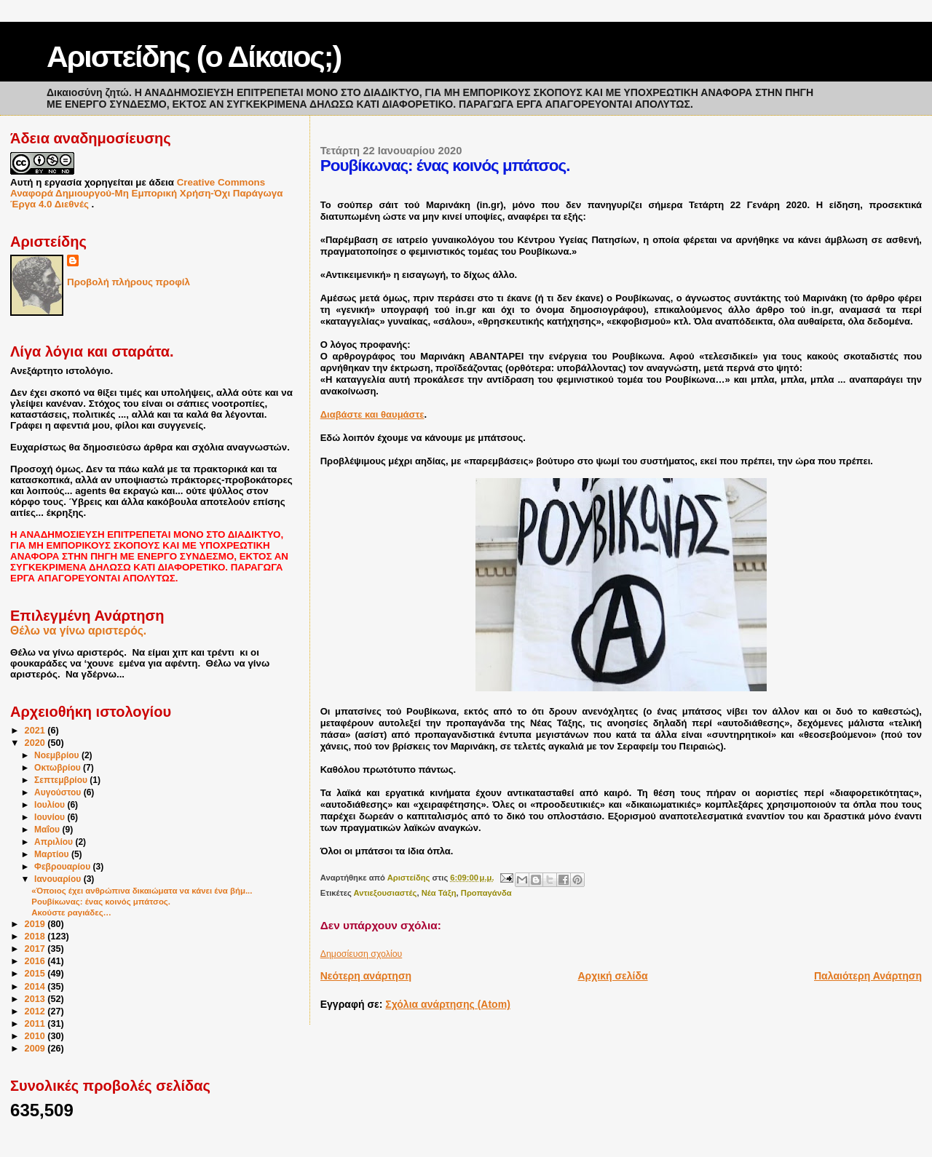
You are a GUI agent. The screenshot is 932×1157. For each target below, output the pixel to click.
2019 (36, 924)
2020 (36, 743)
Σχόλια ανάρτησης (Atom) (447, 1004)
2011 (36, 1024)
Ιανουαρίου (59, 879)
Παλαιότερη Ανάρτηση (868, 976)
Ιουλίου (50, 805)
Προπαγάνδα (486, 892)
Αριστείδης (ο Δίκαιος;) (194, 56)
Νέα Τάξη (439, 892)
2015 (36, 974)
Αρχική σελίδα (612, 976)
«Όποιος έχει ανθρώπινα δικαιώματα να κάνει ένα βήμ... (141, 890)
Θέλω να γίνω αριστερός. (78, 630)
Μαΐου (48, 829)
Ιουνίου (50, 817)
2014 (36, 987)
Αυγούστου (59, 792)
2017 (36, 949)
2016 (36, 961)
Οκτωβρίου (58, 768)
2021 (36, 730)
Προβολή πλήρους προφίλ (128, 282)
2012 (36, 1011)
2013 (36, 999)
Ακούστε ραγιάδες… (71, 912)
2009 (36, 1048)
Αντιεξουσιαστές (385, 892)
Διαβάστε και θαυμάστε (372, 414)
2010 (36, 1036)
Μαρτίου (52, 854)
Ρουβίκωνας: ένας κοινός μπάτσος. (100, 901)
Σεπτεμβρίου (62, 780)
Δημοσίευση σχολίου (361, 954)
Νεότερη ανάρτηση (365, 976)
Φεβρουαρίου (63, 867)
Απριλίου (54, 842)
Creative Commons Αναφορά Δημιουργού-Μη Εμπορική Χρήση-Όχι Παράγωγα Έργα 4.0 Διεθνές (146, 193)
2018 (36, 936)
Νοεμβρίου (58, 755)
